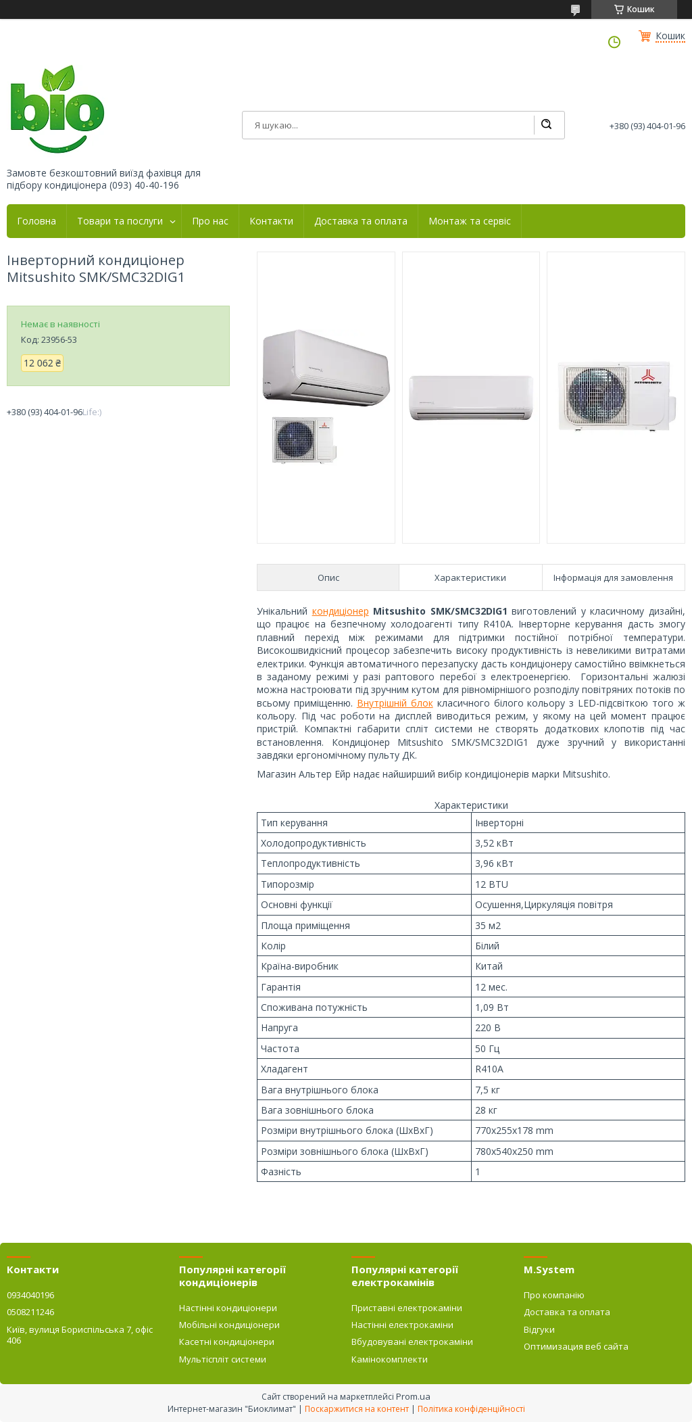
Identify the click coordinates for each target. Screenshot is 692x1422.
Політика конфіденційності (471, 1409)
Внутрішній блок (395, 702)
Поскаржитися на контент (357, 1409)
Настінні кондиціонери (228, 1308)
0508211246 (30, 1312)
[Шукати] (546, 125)
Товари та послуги (120, 221)
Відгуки (539, 1329)
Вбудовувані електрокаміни (412, 1341)
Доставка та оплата (360, 221)
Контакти (271, 221)
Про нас (210, 221)
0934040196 (30, 1295)
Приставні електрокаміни (406, 1308)
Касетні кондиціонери (226, 1341)
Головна (36, 221)
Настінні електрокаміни (402, 1325)
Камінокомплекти (389, 1359)
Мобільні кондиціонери (229, 1325)
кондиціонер (340, 611)
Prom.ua (413, 1396)
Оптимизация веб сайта (576, 1346)
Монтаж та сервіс (469, 221)
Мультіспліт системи (222, 1359)
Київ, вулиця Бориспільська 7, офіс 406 (80, 1334)
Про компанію (554, 1295)
